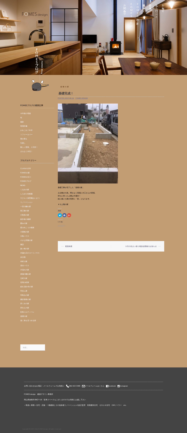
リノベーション (26, 202)
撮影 (22, 122)
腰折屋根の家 (25, 299)
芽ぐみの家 (24, 303)
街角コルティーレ (27, 312)
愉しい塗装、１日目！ (29, 147)
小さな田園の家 (26, 240)
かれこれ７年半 (26, 130)
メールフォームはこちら (94, 386)
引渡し (23, 143)
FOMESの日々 (25, 177)
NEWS (22, 185)
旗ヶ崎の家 (24, 249)
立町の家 (23, 278)
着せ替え (23, 139)
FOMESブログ (131, 14)
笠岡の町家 (24, 282)
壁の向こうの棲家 (27, 227)
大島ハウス (24, 236)
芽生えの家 (24, 308)
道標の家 (64, 87)
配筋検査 (68, 246)
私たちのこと (156, 9)
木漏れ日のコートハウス (30, 253)
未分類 (23, 257)
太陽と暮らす (144, 6)
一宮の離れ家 (25, 206)
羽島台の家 (24, 295)
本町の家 (23, 261)
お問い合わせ (124, 8)
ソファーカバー (26, 134)
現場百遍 (23, 126)
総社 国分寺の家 (26, 287)
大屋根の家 (24, 232)
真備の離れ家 (25, 274)
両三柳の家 (24, 211)
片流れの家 (24, 270)
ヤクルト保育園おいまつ (30, 198)
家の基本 (150, 3)
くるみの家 (24, 189)
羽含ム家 (23, 291)
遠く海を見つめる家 (28, 320)
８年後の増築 (25, 113)
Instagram (124, 386)
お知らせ (163, 6)
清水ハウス (24, 265)
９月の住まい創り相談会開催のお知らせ (141, 246)
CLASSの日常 (25, 168)
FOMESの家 (137, 11)
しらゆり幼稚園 (26, 194)
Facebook (111, 386)
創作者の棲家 (25, 219)
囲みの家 (23, 223)
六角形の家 (24, 215)
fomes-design (82, 98)
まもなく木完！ (26, 151)
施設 (22, 244)
